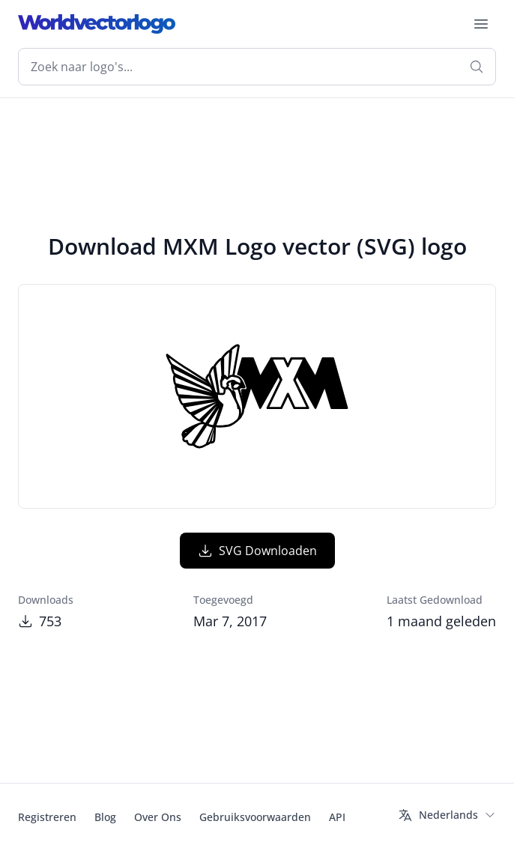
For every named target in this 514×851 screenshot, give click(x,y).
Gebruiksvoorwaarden (255, 817)
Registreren (47, 817)
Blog (105, 817)
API (337, 817)
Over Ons (157, 817)
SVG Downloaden (257, 550)
